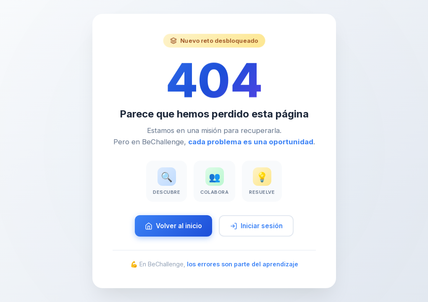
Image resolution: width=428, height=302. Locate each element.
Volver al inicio (173, 226)
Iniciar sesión (256, 226)
